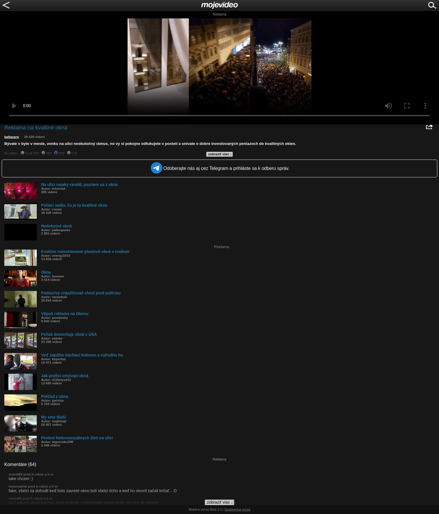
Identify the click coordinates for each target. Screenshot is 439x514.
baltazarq (11, 137)
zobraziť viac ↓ (220, 154)
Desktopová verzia (237, 509)
